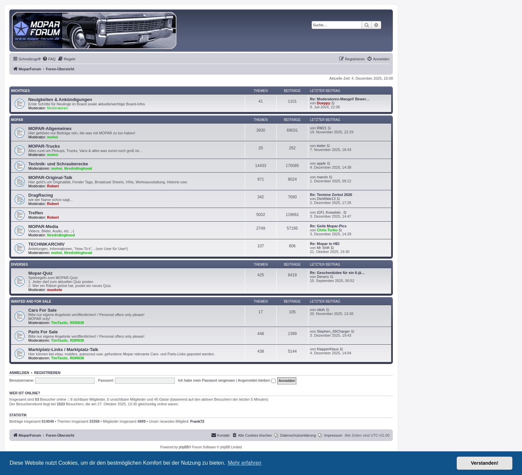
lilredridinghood (78, 168)
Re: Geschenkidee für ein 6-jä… (337, 273)
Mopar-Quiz (40, 273)
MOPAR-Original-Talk (50, 177)
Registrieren (47, 373)
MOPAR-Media (43, 226)
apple (321, 163)
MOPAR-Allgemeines (50, 128)
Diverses (19, 264)
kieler (321, 146)
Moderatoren (57, 108)
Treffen (35, 212)
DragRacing (40, 195)
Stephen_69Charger (333, 331)
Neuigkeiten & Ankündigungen (60, 99)
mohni (52, 137)
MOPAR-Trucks (44, 146)
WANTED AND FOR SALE (31, 301)
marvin (322, 177)
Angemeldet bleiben (256, 380)
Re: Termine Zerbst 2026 (331, 195)
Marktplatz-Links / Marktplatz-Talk (63, 349)
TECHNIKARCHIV (46, 244)
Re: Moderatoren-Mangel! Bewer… (340, 99)
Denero (323, 277)
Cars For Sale (42, 310)
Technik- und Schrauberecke (58, 163)
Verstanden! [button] (484, 463)
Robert (53, 186)
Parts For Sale (43, 331)
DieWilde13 (326, 199)
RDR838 (77, 323)
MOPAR (17, 120)
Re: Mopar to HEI (325, 244)
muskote (54, 290)
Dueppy (323, 103)
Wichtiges (20, 91)
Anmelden (19, 373)
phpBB (184, 447)
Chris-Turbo (327, 230)
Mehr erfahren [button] (244, 463)
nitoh (321, 310)
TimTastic (59, 323)
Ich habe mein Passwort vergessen (206, 380)
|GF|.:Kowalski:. (330, 212)
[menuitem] (49, 59)
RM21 (322, 128)
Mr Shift (323, 248)
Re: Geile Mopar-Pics (328, 226)
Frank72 (197, 421)
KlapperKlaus (328, 349)
